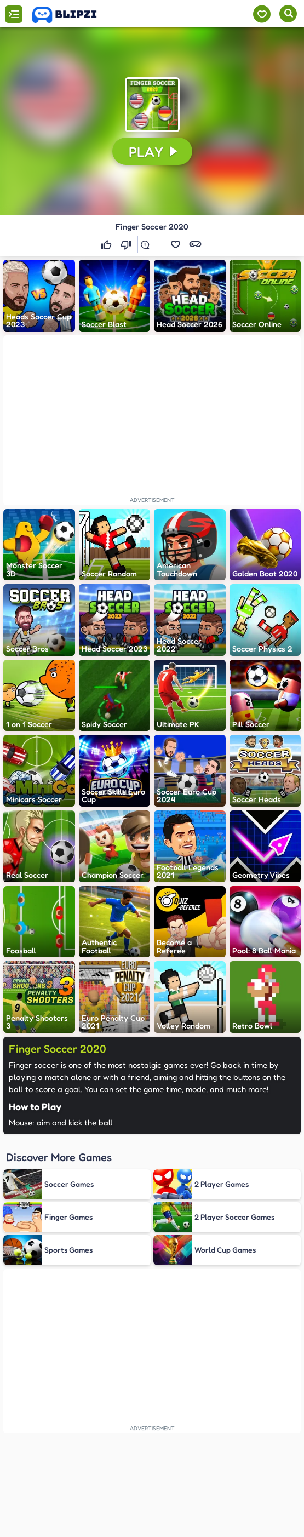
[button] (152, 104)
